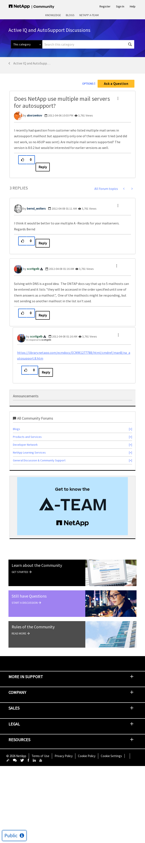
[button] (118, 98)
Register (104, 6)
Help (132, 6)
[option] (72, 506)
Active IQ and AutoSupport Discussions (32, 63)
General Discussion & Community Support (39, 460)
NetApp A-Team (89, 15)
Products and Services (27, 437)
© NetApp (16, 756)
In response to (38, 339)
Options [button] (88, 83)
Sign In (120, 6)
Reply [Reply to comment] (43, 243)
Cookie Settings (111, 756)
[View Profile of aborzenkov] (34, 115)
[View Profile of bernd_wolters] (36, 208)
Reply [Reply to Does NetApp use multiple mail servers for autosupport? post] (43, 167)
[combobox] (88, 44)
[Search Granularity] (26, 44)
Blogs (70, 15)
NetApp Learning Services (29, 452)
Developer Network (25, 445)
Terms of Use (40, 756)
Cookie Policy (86, 756)
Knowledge (53, 15)
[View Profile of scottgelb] (33, 269)
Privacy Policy (64, 756)
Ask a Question (116, 83)
